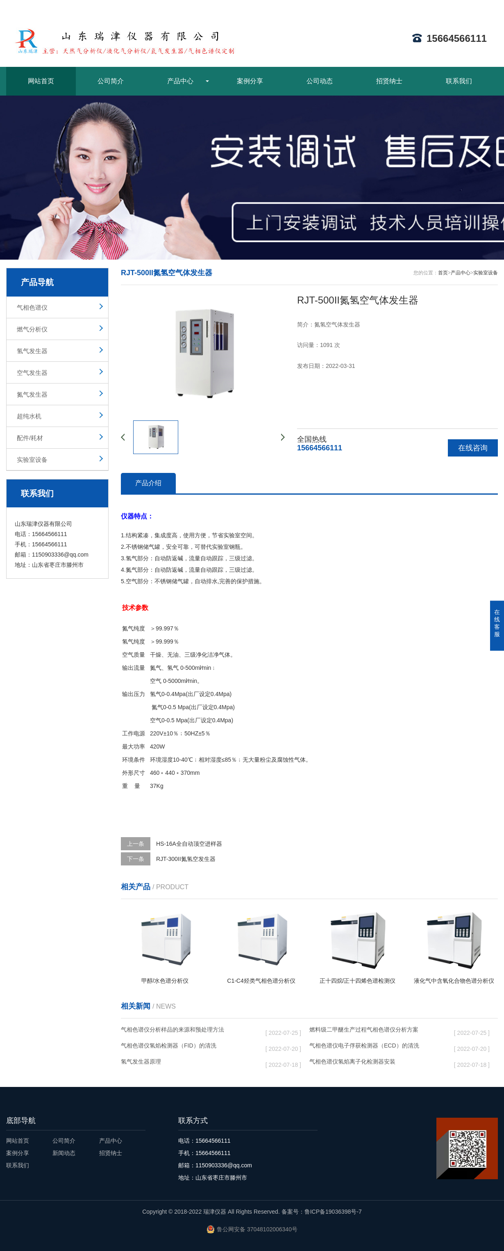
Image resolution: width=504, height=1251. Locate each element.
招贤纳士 (389, 81)
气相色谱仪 (32, 307)
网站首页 (41, 81)
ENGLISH (485, 7)
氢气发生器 (32, 350)
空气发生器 (32, 372)
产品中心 (180, 81)
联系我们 (459, 81)
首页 (443, 273)
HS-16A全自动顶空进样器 (189, 843)
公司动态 (319, 81)
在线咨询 (473, 448)
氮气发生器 (32, 394)
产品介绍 (148, 482)
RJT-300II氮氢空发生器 (186, 859)
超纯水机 (29, 416)
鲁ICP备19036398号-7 (333, 1211)
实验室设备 (32, 459)
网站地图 (452, 7)
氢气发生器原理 (187, 1063)
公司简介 (111, 81)
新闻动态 (63, 1153)
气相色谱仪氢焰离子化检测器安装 (375, 1063)
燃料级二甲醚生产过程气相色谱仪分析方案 (375, 1031)
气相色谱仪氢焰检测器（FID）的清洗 (187, 1047)
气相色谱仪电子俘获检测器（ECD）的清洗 (375, 1047)
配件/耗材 (30, 437)
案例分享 (250, 81)
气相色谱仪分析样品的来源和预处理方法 (187, 1031)
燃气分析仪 (32, 329)
